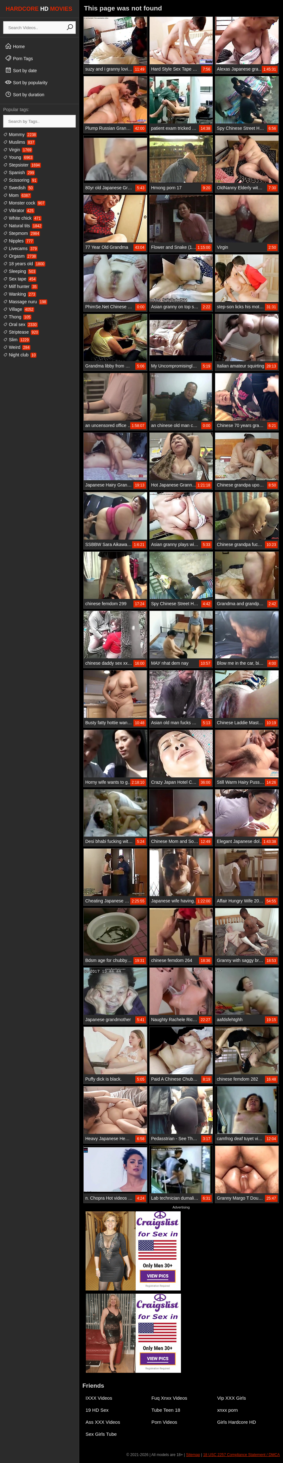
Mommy (20, 134)
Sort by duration (24, 94)
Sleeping (19, 271)
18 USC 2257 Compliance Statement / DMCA (241, 1455)
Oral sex (20, 324)
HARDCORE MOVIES (39, 9)
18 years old (24, 263)
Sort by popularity (26, 82)
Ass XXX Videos (103, 1422)
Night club (19, 354)
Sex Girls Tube (101, 1434)
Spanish (19, 172)
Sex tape (19, 278)
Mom (17, 195)
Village (18, 309)
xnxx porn (227, 1410)
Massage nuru (25, 301)
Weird (16, 347)
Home (15, 46)
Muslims (19, 142)
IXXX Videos (99, 1398)
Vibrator (19, 210)
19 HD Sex (97, 1410)
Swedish (18, 187)
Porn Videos (164, 1422)
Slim (16, 339)
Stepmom (21, 233)
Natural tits (22, 225)
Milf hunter (20, 286)
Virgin (17, 149)
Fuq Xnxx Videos (169, 1398)
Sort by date (21, 70)
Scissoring (20, 180)
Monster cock (24, 202)
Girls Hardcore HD (236, 1422)
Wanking (19, 294)
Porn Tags (19, 58)
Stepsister (22, 164)
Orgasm (20, 256)
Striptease (21, 332)
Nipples (18, 240)
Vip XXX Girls (231, 1398)
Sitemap (193, 1455)
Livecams (20, 248)
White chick (22, 218)
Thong (17, 316)
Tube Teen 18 (165, 1410)
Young (18, 157)
